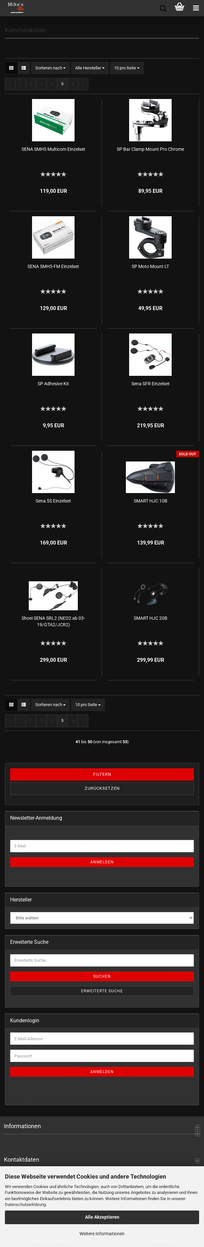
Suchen (102, 976)
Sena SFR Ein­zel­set (150, 383)
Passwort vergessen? (30, 1095)
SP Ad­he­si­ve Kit (53, 383)
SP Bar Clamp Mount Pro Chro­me (150, 149)
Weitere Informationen (102, 1233)
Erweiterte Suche (102, 991)
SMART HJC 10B (150, 500)
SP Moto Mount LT (150, 266)
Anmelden (102, 862)
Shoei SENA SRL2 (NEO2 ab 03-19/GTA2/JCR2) (53, 621)
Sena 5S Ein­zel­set (53, 500)
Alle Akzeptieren (102, 1217)
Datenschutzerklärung (25, 1204)
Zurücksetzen (102, 788)
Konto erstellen (24, 1086)
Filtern (102, 774)
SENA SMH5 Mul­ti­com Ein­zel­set (53, 149)
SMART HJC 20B (150, 618)
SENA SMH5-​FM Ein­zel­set (53, 266)
